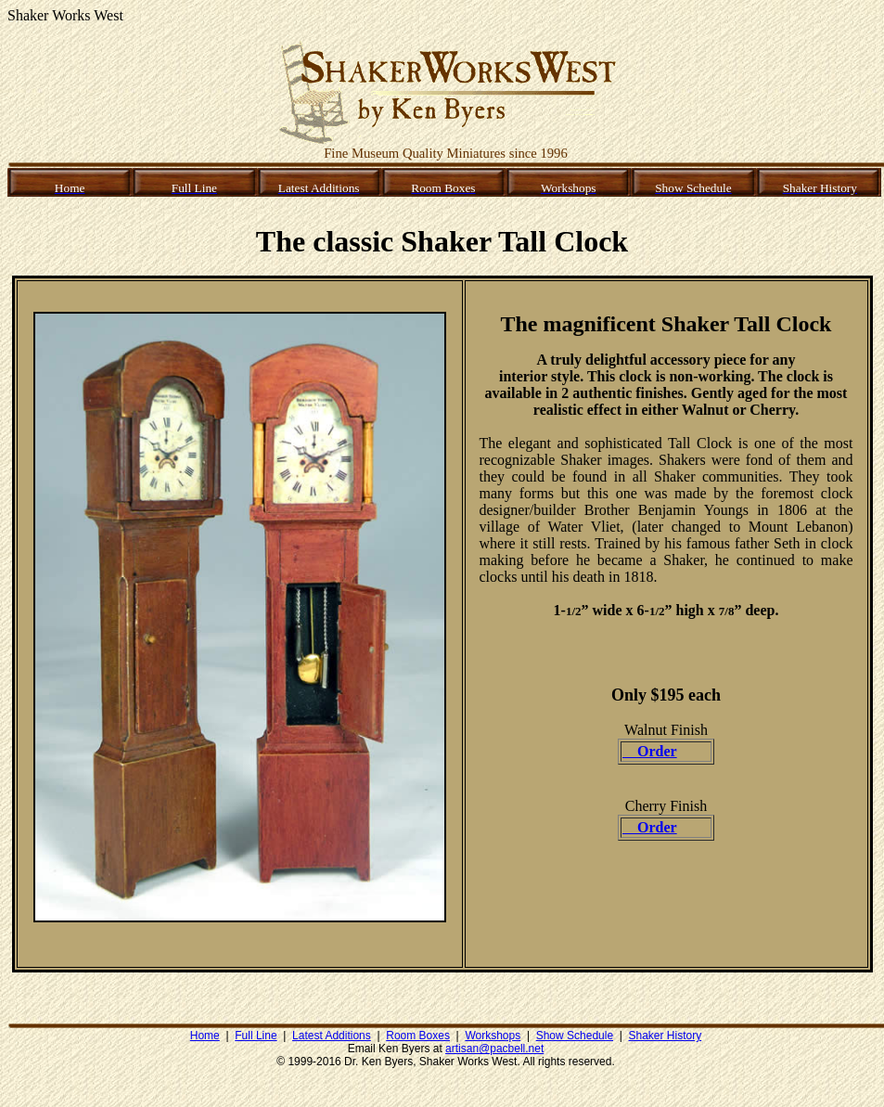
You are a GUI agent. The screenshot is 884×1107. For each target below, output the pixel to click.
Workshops (492, 1035)
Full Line (255, 1035)
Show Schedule (574, 1035)
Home (205, 1035)
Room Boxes (418, 1035)
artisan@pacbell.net (494, 1048)
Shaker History (665, 1035)
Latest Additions (331, 1035)
